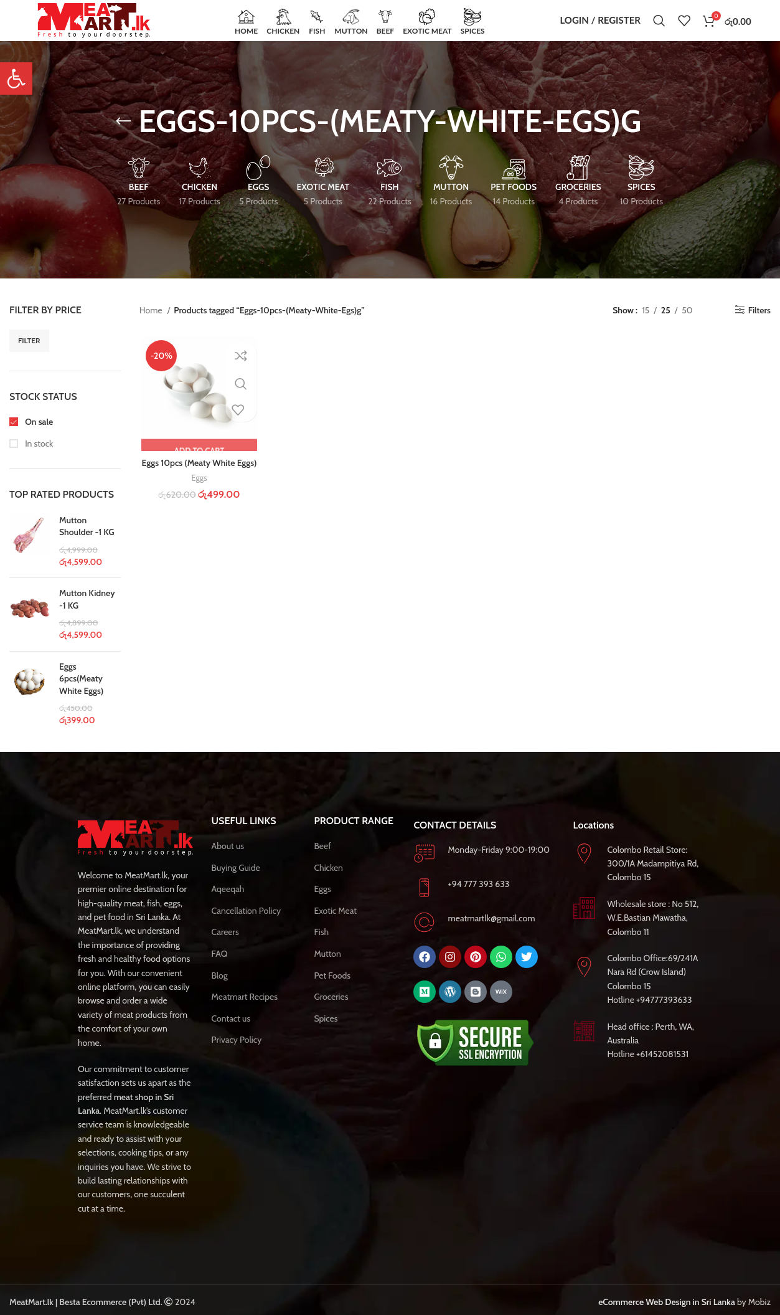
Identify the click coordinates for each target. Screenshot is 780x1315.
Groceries (331, 1011)
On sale (38, 436)
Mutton (327, 968)
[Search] (659, 28)
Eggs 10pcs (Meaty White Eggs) (197, 479)
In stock (38, 458)
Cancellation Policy (246, 925)
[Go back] (123, 136)
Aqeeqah (228, 903)
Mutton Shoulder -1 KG (87, 541)
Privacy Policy (237, 1054)
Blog (220, 990)
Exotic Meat (335, 925)
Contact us (231, 1033)
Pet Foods (332, 990)
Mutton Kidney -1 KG (87, 614)
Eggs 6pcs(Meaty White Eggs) (81, 693)
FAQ (220, 968)
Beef (322, 860)
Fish (321, 946)
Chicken (328, 882)
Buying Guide (236, 882)
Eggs (197, 494)
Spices (325, 1033)
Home (151, 325)
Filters (759, 325)
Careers (225, 946)
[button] (16, 78)
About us (228, 860)
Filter (29, 355)
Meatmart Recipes (245, 1011)
